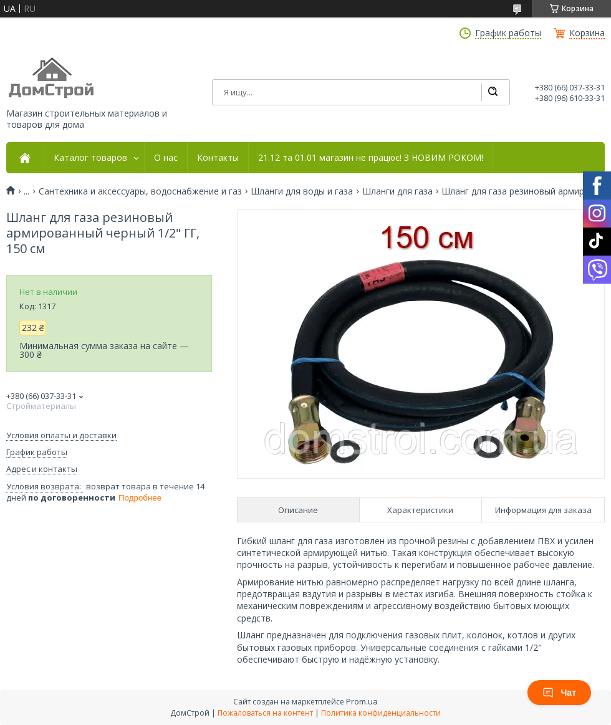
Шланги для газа (397, 191)
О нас (166, 157)
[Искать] (492, 92)
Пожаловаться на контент (265, 713)
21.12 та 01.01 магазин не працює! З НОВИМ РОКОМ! (370, 157)
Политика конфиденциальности (381, 713)
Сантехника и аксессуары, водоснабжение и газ (140, 191)
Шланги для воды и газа (302, 191)
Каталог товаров (90, 157)
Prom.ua (362, 701)
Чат (559, 692)
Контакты (218, 157)
